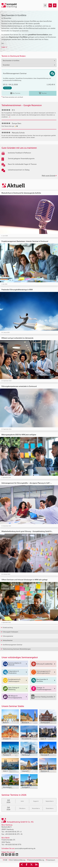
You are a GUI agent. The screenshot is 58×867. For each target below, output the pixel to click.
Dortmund (7, 88)
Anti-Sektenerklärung (17, 860)
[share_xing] (21, 865)
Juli (22, 801)
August (35, 801)
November (36, 808)
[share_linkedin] (36, 865)
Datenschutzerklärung (35, 860)
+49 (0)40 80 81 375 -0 (13, 832)
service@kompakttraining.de (25, 848)
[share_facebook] (26, 865)
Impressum (50, 860)
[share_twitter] (31, 865)
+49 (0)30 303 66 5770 (13, 844)
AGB (5, 860)
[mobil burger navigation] (45, 5)
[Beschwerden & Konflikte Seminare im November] (50, 5)
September (49, 801)
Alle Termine (15, 93)
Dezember (49, 808)
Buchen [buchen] (43, 93)
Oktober (22, 808)
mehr (4, 47)
